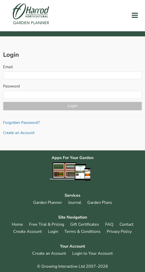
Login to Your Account (92, 253)
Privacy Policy (119, 231)
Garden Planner (47, 202)
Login (53, 231)
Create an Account (18, 133)
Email (8, 67)
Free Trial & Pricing (46, 224)
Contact (126, 224)
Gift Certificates (84, 224)
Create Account (27, 231)
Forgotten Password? (21, 122)
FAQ (109, 224)
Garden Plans (99, 202)
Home (17, 224)
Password (11, 86)
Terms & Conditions (82, 231)
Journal (74, 202)
